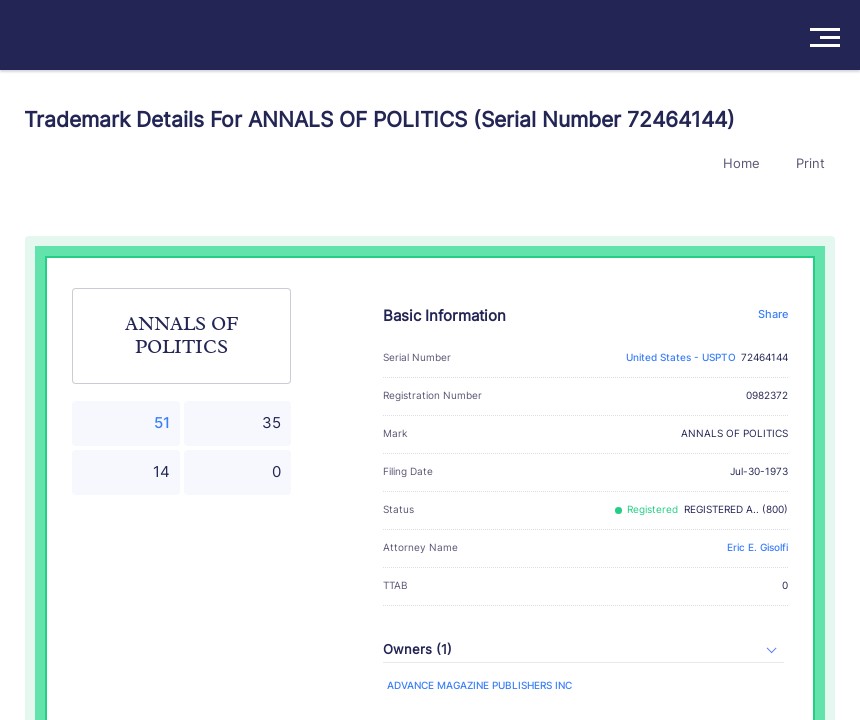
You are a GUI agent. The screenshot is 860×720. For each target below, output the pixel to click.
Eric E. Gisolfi (757, 547)
